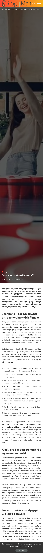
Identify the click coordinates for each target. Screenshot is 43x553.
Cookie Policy (28, 546)
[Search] (33, 3)
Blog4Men (7, 279)
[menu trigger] (38, 3)
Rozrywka (6, 271)
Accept (21, 550)
